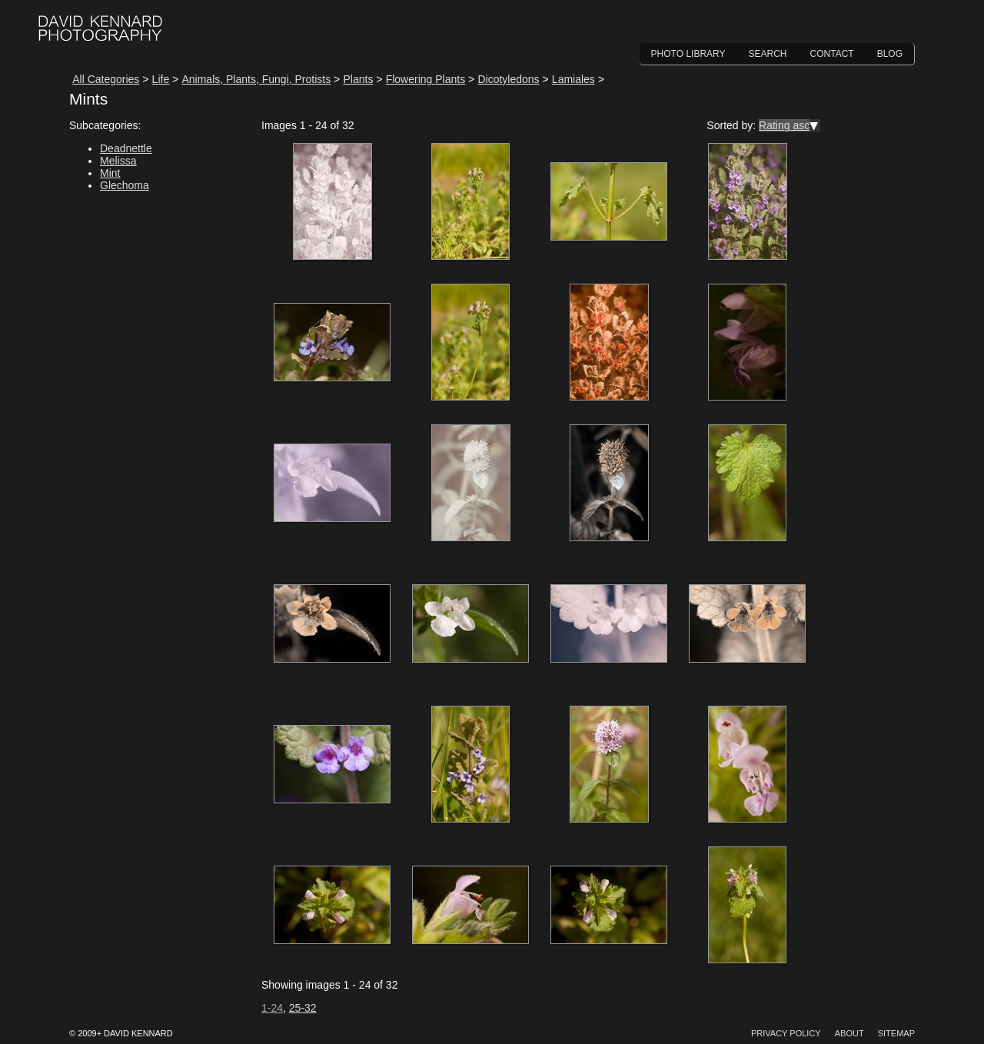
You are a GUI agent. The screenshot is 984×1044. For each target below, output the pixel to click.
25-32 (303, 1008)
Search (768, 53)
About (849, 1033)
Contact (832, 53)
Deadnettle (126, 148)
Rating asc (784, 125)
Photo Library (688, 53)
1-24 (272, 1008)
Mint (110, 173)
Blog (890, 53)
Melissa (118, 161)
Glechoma (124, 185)
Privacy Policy (786, 1033)
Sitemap (896, 1033)
